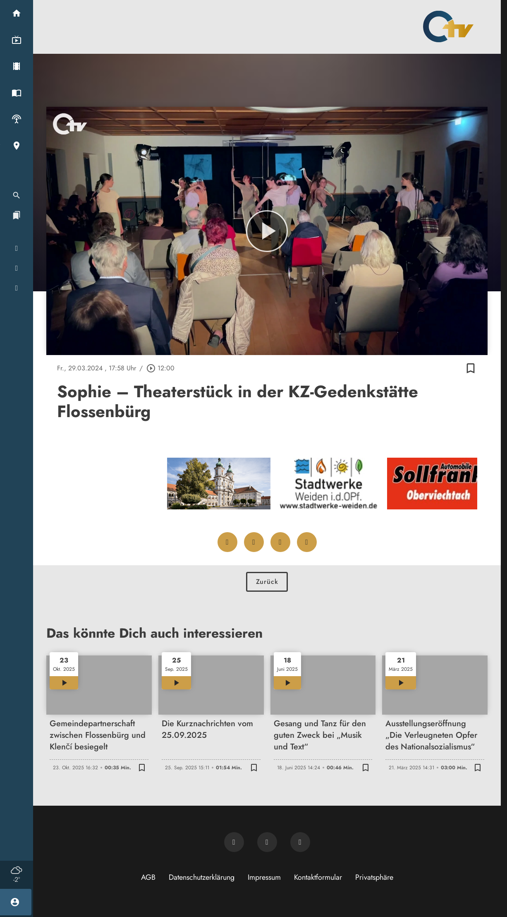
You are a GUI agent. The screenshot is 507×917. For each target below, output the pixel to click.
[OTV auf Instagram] (300, 842)
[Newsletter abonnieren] (234, 842)
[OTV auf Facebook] (267, 842)
